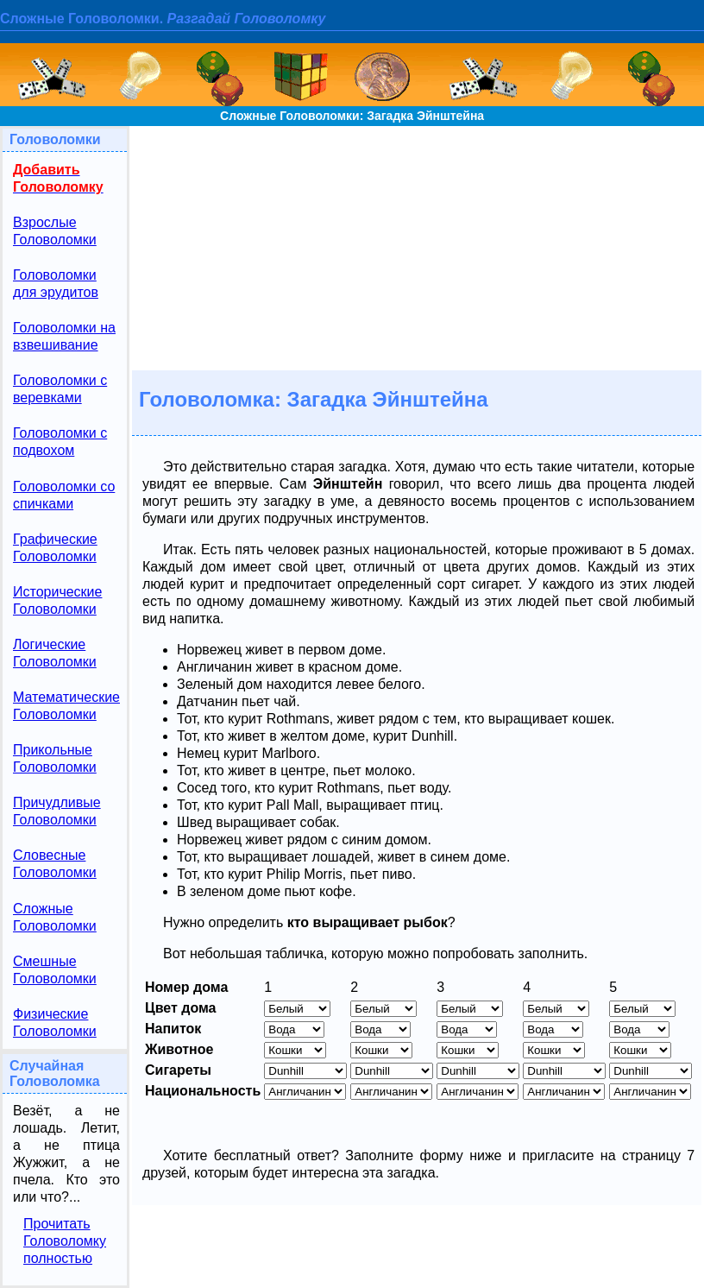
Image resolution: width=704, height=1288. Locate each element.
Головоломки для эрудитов (55, 284)
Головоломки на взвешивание (64, 336)
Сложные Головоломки (55, 917)
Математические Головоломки (66, 706)
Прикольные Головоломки (55, 758)
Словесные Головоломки (55, 864)
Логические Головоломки (55, 653)
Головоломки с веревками (60, 389)
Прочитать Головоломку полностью (64, 1241)
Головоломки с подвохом (60, 442)
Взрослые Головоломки (55, 231)
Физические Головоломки (55, 1023)
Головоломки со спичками (64, 495)
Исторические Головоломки (57, 600)
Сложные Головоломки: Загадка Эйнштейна (352, 116)
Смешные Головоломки (55, 970)
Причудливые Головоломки (57, 811)
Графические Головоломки (55, 548)
